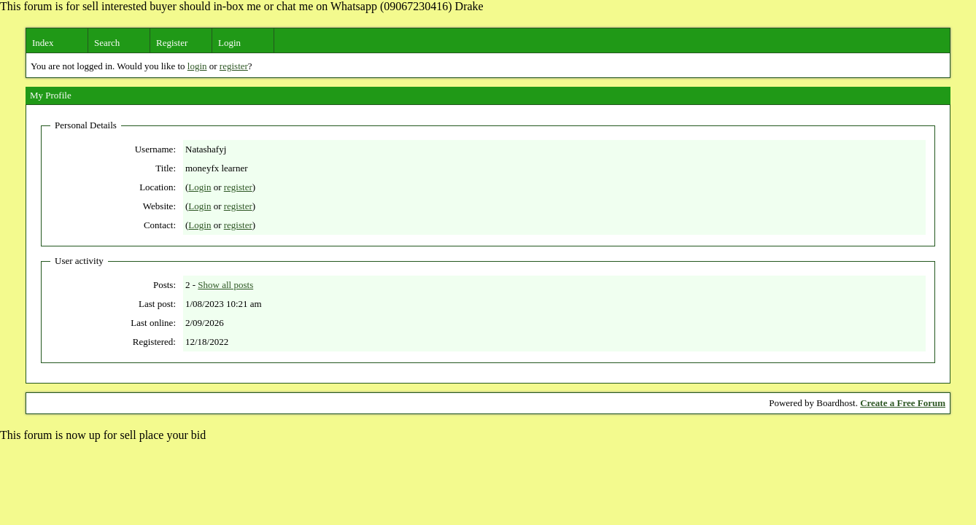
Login (229, 42)
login (197, 66)
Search (107, 42)
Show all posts (225, 284)
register (234, 66)
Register (171, 42)
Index (43, 42)
